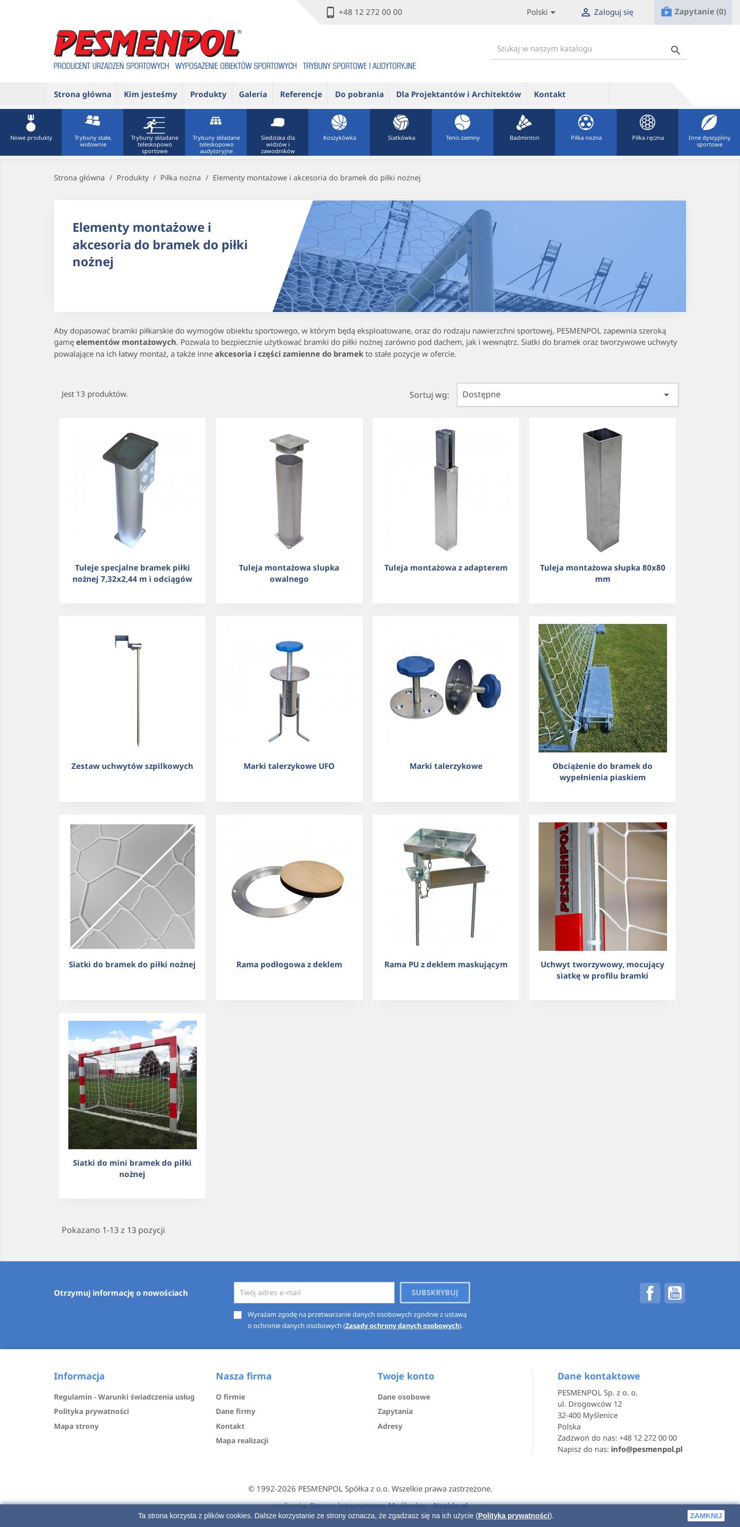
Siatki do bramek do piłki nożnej (132, 964)
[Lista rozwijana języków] (543, 12)
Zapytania (395, 1411)
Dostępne (567, 395)
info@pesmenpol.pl (646, 1449)
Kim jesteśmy (150, 94)
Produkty (208, 94)
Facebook (650, 1293)
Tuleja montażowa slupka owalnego (289, 572)
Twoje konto (406, 1376)
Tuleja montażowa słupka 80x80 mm (602, 572)
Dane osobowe (404, 1397)
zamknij (706, 1516)
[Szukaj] (589, 49)
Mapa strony (76, 1426)
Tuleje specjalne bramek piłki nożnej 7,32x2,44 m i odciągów (132, 572)
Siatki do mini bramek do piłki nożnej (132, 1168)
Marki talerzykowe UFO (289, 766)
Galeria (253, 94)
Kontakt (550, 94)
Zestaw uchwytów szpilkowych (132, 766)
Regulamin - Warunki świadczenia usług (124, 1397)
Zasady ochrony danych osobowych (402, 1325)
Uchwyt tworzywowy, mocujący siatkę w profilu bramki (602, 969)
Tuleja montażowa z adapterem (446, 567)
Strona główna (83, 94)
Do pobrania (359, 94)
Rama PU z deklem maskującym (446, 964)
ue (591, 93)
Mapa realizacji (242, 1440)
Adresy (390, 1426)
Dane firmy (235, 1411)
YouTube (674, 1293)
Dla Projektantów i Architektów (458, 94)
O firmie (230, 1397)
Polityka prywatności (513, 1516)
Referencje (301, 94)
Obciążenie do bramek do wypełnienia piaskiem (602, 771)
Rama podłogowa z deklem (289, 964)
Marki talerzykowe (446, 766)
